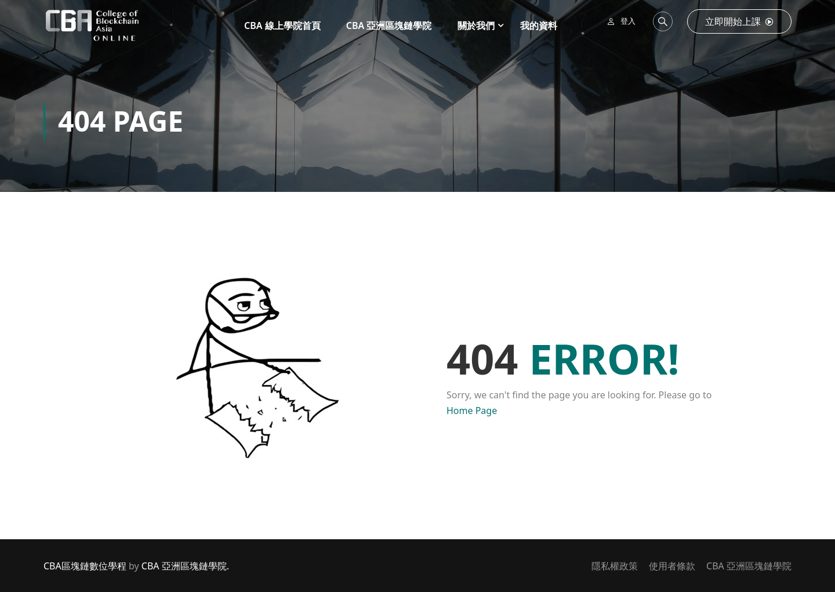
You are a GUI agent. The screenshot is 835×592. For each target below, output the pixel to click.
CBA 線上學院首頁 (282, 25)
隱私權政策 (614, 566)
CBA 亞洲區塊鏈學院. (185, 566)
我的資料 (538, 25)
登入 (628, 21)
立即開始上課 (739, 21)
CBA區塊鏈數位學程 (84, 566)
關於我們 (476, 25)
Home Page (471, 410)
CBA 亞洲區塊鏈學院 (389, 25)
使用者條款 (672, 566)
